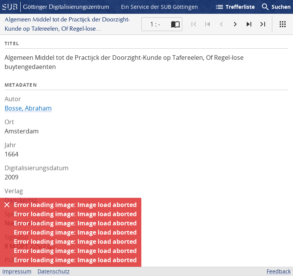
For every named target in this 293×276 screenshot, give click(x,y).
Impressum (16, 271)
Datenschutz (54, 271)
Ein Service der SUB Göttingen (159, 6)
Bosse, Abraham (28, 108)
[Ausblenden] (7, 205)
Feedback (279, 271)
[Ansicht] (283, 24)
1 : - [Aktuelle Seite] (155, 24)
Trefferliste (235, 7)
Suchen (276, 7)
